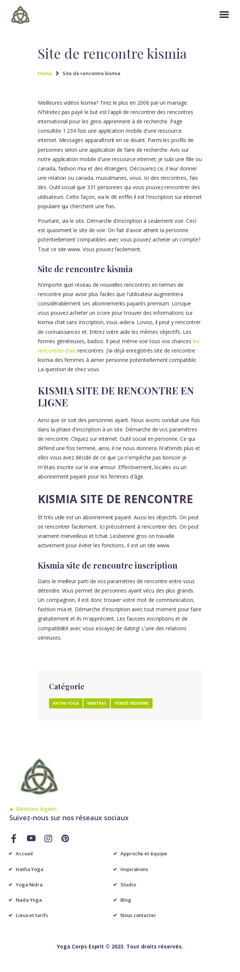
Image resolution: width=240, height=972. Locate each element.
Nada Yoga (29, 899)
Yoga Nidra (29, 884)
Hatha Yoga (30, 869)
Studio (128, 884)
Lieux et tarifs (32, 915)
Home (45, 73)
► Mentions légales (33, 808)
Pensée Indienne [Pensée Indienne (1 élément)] (131, 703)
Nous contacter (138, 915)
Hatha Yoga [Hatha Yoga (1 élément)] (66, 703)
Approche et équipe (143, 853)
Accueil (24, 853)
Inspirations (134, 869)
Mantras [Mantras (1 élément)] (96, 703)
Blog (125, 899)
